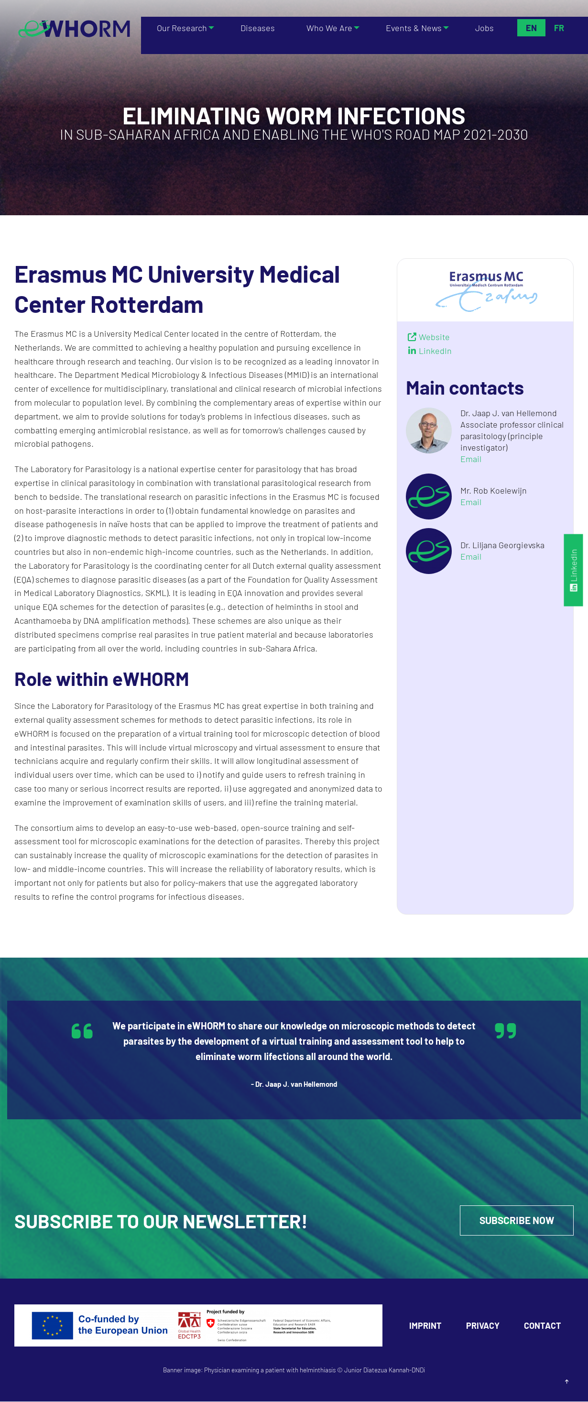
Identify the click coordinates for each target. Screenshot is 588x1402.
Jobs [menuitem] (485, 27)
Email (470, 458)
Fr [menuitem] (559, 27)
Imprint (425, 1326)
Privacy (483, 1326)
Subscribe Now (514, 1220)
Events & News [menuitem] (413, 27)
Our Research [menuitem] (180, 27)
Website (434, 336)
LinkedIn (573, 570)
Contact (542, 1326)
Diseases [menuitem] (258, 27)
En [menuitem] (531, 27)
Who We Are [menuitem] (326, 27)
